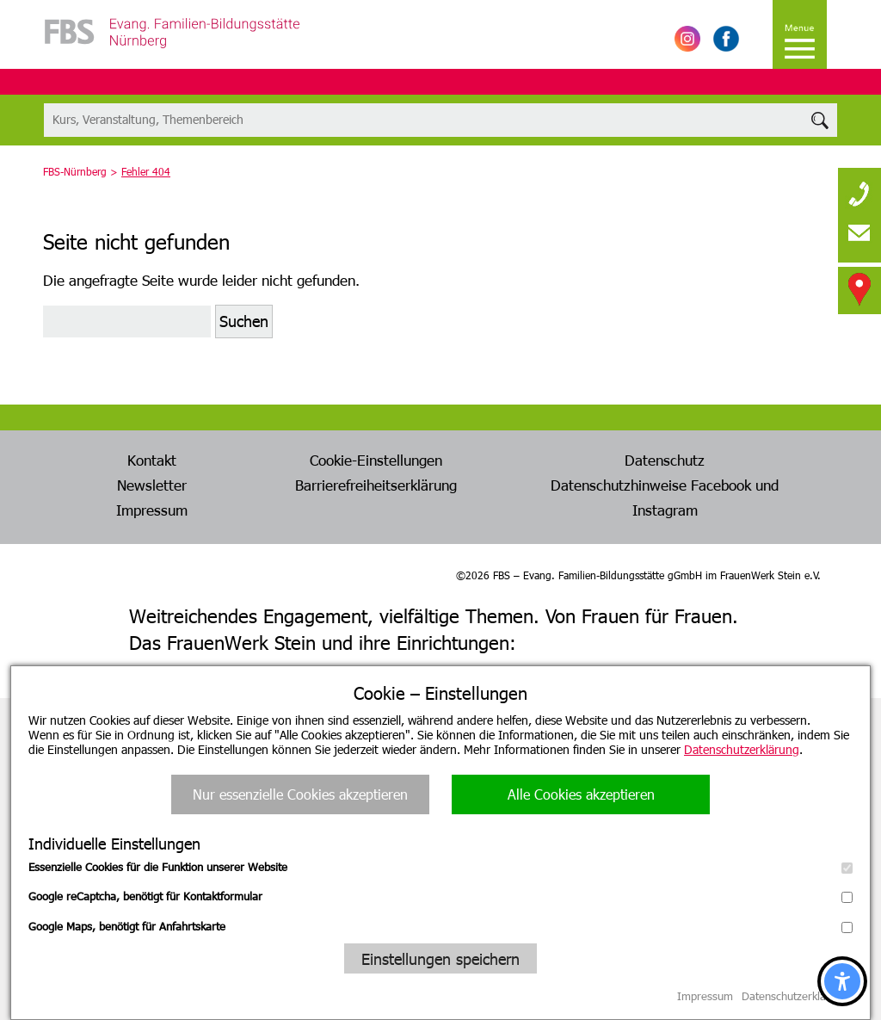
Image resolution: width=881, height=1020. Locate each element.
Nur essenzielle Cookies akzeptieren (300, 794)
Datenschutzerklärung (741, 749)
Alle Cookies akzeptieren (581, 794)
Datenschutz (665, 459)
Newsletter (152, 484)
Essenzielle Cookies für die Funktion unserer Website (440, 867)
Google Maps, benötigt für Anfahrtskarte (440, 926)
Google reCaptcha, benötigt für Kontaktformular (440, 896)
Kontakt (151, 459)
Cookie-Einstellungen (376, 459)
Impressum (152, 509)
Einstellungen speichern (440, 958)
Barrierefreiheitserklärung (376, 484)
